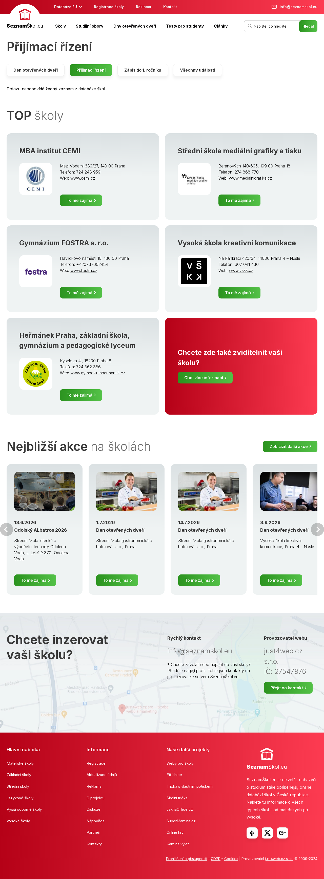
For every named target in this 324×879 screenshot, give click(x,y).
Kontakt (170, 7)
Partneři (93, 832)
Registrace (96, 763)
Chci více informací (203, 377)
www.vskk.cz (241, 270)
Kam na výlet (178, 844)
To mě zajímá (79, 200)
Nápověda (96, 821)
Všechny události (197, 70)
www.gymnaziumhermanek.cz (97, 372)
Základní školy (19, 774)
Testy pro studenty (185, 26)
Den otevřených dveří (35, 70)
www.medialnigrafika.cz (250, 178)
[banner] (25, 17)
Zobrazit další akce (289, 446)
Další (317, 529)
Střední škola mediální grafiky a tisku (240, 151)
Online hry (175, 832)
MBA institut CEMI (49, 151)
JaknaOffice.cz (180, 809)
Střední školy (18, 786)
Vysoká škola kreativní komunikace (237, 243)
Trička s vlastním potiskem (190, 786)
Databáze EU (65, 7)
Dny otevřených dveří (134, 26)
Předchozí (6, 529)
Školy (60, 26)
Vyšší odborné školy (24, 809)
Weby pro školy (180, 763)
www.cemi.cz (82, 178)
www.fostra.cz (83, 270)
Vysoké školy (18, 821)
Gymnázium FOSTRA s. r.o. (63, 243)
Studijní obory (89, 26)
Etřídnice (174, 774)
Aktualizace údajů (102, 774)
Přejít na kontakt (287, 687)
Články (221, 26)
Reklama (143, 7)
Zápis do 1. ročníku (142, 70)
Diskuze (93, 809)
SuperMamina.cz (181, 821)
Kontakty (94, 844)
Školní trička (177, 798)
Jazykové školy (20, 798)
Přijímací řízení (91, 70)
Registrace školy (109, 7)
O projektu (96, 798)
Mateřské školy (20, 763)
